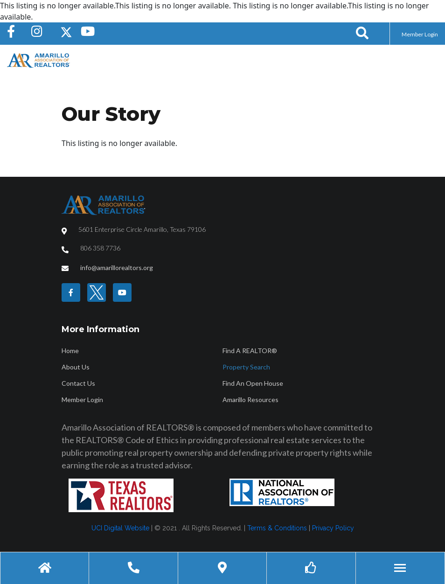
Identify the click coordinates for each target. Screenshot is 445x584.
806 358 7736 (100, 248)
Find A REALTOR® (249, 351)
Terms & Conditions (277, 528)
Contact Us (78, 383)
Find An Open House (252, 383)
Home (70, 351)
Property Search (246, 367)
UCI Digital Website (120, 528)
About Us (76, 367)
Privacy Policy (333, 528)
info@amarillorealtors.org (116, 267)
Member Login (420, 34)
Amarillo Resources (250, 399)
